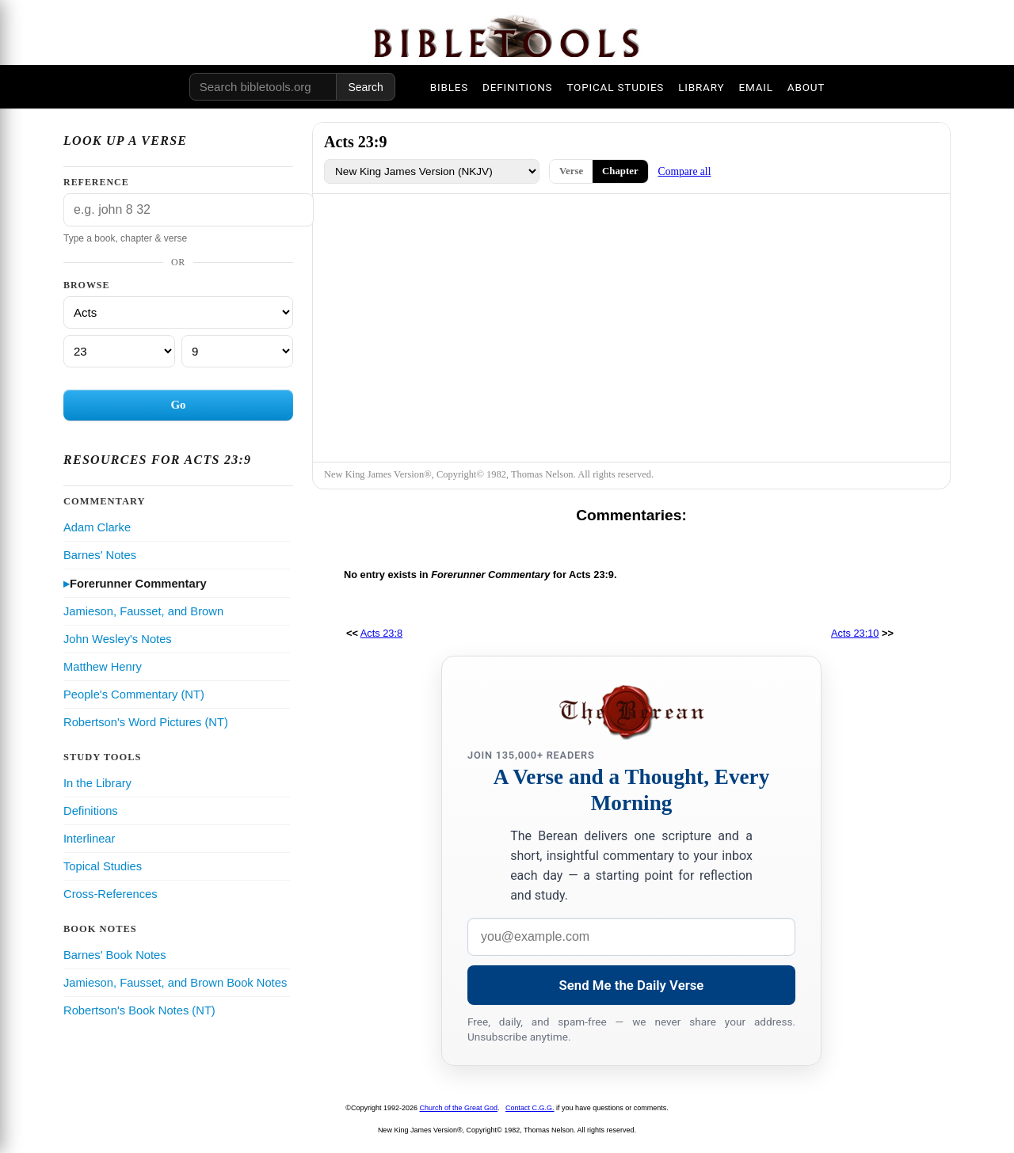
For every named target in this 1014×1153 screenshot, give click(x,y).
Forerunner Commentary (138, 583)
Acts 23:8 (381, 633)
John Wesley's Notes (117, 639)
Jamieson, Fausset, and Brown (143, 611)
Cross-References (110, 894)
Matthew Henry (102, 666)
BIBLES (449, 87)
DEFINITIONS (517, 87)
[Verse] (237, 351)
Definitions (90, 811)
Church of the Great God (459, 1108)
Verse (571, 171)
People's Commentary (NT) (133, 694)
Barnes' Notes (99, 555)
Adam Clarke (97, 527)
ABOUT (806, 87)
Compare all (684, 171)
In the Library (97, 783)
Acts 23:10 (855, 633)
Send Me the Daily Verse (631, 985)
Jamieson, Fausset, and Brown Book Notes (175, 982)
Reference (96, 182)
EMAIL (755, 87)
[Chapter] (119, 351)
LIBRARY (701, 87)
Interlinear (89, 838)
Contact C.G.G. (530, 1108)
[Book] (178, 312)
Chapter (620, 171)
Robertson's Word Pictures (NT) (145, 722)
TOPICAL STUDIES (615, 87)
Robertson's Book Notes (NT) (139, 1010)
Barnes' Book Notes (114, 955)
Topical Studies (102, 866)
